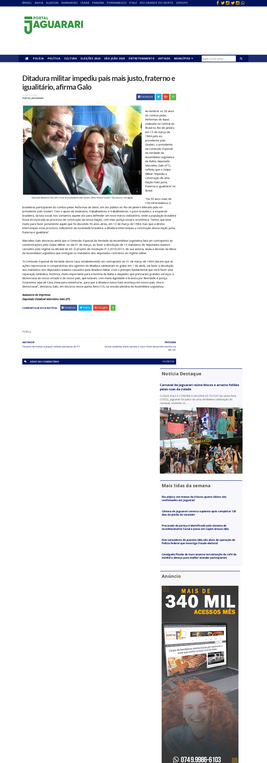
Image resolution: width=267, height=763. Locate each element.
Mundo (54, 724)
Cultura (70, 58)
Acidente (55, 691)
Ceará (84, 2)
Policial (121, 724)
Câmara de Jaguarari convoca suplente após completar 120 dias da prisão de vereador (207, 203)
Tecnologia (56, 745)
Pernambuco (116, 2)
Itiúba (53, 713)
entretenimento (126, 702)
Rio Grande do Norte (156, 2)
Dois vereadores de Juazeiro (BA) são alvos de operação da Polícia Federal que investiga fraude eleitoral (209, 238)
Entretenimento (141, 58)
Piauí (133, 2)
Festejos (122, 713)
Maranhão (69, 2)
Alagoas (52, 2)
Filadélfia (55, 702)
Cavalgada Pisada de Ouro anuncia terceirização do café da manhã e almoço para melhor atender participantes (209, 255)
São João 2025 (114, 58)
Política (54, 58)
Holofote (55, 708)
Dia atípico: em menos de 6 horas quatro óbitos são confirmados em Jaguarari (208, 189)
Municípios (182, 58)
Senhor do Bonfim (60, 739)
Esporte (121, 708)
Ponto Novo (56, 734)
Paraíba (98, 2)
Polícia (38, 58)
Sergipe (182, 2)
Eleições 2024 (90, 58)
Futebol (121, 718)
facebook (160, 379)
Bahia (39, 2)
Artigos (164, 58)
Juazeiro (54, 718)
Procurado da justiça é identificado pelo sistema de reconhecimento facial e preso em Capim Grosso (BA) (209, 220)
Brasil (27, 2)
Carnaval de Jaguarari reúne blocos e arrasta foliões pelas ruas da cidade (205, 92)
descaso (54, 697)
